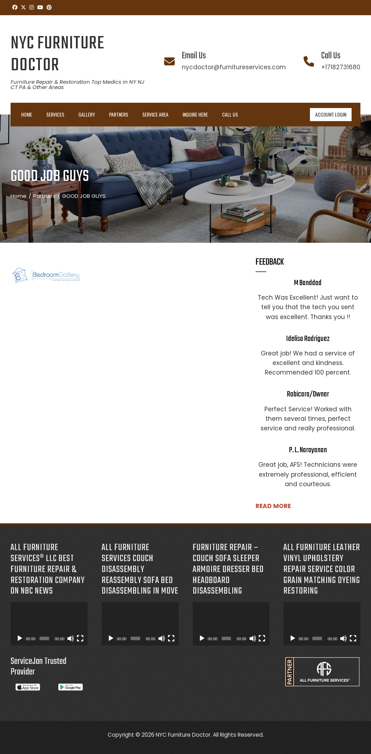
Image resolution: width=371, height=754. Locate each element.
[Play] (19, 638)
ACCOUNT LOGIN (330, 114)
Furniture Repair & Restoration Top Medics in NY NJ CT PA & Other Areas (77, 84)
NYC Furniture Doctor (57, 54)
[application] (49, 623)
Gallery (86, 114)
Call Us (230, 114)
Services (55, 114)
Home (26, 114)
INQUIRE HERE (195, 114)
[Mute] (70, 638)
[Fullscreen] (80, 638)
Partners (118, 114)
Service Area (155, 114)
